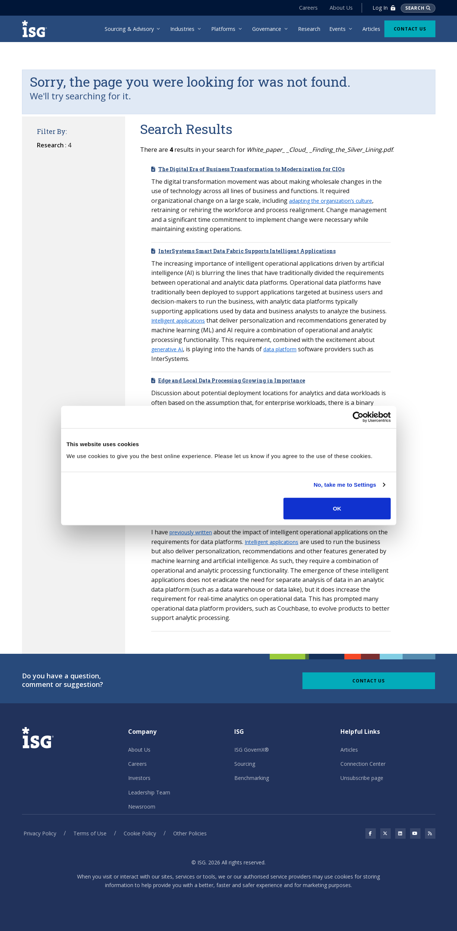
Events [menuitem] (337, 28)
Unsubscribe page (361, 777)
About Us (341, 7)
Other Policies (190, 833)
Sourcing (244, 763)
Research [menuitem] (309, 28)
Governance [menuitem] (266, 28)
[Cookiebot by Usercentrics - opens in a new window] (358, 417)
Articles (349, 749)
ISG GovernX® (251, 749)
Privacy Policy (39, 833)
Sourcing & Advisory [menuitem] (129, 28)
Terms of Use (90, 833)
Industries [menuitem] (182, 28)
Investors (139, 777)
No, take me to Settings (345, 485)
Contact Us (410, 29)
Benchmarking (251, 777)
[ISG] (37, 28)
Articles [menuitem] (371, 28)
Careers (308, 7)
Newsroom (141, 806)
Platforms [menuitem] (223, 28)
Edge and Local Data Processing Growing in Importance (231, 380)
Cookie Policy (140, 833)
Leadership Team (149, 792)
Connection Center (362, 763)
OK (337, 508)
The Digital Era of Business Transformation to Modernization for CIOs (251, 169)
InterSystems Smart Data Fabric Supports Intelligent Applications (247, 251)
